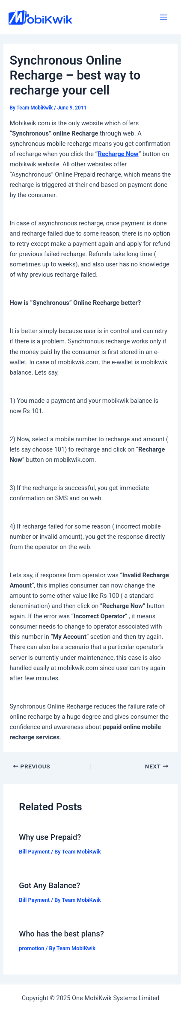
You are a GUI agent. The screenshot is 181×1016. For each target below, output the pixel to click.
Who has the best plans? (61, 933)
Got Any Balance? (49, 885)
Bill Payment (34, 851)
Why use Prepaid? (50, 837)
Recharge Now (118, 154)
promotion (31, 948)
